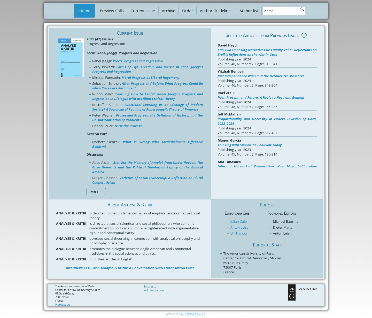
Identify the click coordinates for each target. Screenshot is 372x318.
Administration (154, 290)
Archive (168, 10)
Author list (248, 10)
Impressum (151, 286)
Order (187, 10)
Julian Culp (238, 221)
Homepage (62, 304)
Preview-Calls (111, 10)
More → (96, 191)
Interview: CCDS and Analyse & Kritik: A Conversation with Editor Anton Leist (130, 268)
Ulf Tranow (238, 233)
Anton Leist (239, 227)
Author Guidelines (216, 10)
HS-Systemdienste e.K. (192, 314)
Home (84, 10)
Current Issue (143, 10)
